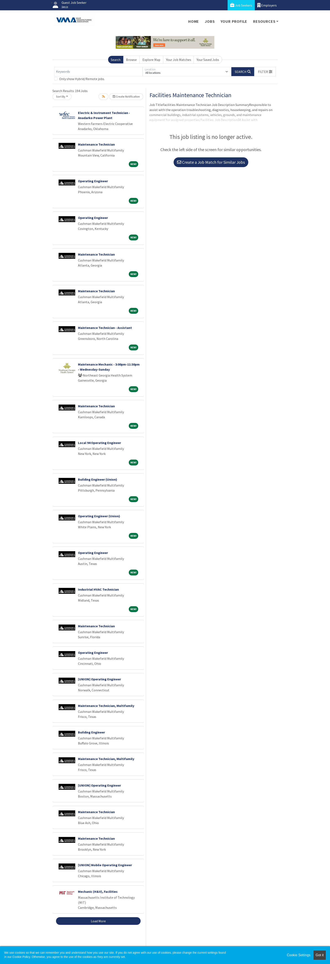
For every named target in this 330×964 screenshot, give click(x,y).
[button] (265, 71)
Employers (267, 5)
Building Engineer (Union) (97, 479)
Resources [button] (264, 21)
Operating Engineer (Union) (99, 516)
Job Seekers (241, 5)
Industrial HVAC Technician (98, 589)
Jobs (210, 21)
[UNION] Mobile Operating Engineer (105, 865)
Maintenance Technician (96, 144)
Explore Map (151, 60)
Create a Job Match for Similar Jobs (211, 162)
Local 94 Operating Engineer (99, 443)
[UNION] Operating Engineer (99, 679)
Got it (320, 955)
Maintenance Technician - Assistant (105, 328)
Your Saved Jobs (208, 60)
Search (116, 60)
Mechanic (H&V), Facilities (98, 891)
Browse (131, 60)
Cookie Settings (298, 955)
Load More (98, 921)
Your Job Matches (178, 60)
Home (193, 21)
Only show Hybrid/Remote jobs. (82, 79)
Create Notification (126, 96)
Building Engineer (91, 732)
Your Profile (234, 21)
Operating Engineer (93, 181)
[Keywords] (98, 71)
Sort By (60, 96)
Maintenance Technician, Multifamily (106, 706)
